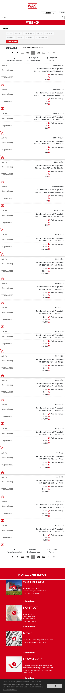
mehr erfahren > (29, 601)
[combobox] (9, 33)
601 (33, 53)
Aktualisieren (12, 41)
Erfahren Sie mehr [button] (10, 690)
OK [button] (54, 686)
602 (38, 53)
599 (22, 53)
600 (27, 53)
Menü (4, 29)
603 (43, 53)
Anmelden (48, 13)
